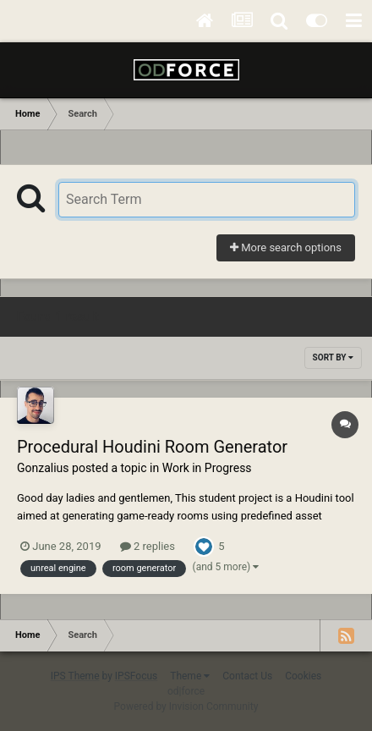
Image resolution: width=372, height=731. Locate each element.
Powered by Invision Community (186, 706)
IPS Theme (75, 676)
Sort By (333, 357)
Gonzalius (43, 468)
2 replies (147, 546)
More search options (286, 247)
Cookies (303, 676)
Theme (190, 676)
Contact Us (247, 676)
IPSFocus (136, 676)
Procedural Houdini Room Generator (152, 447)
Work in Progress (207, 468)
